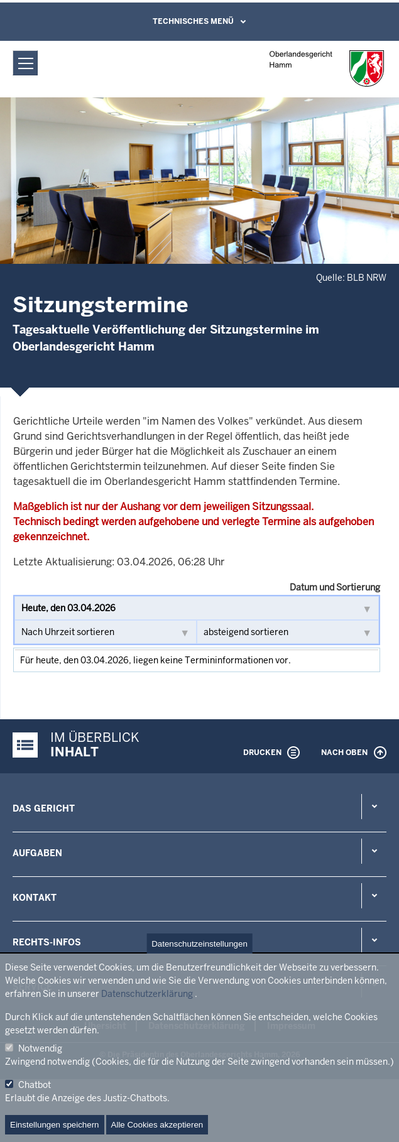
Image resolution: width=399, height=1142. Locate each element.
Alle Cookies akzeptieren (157, 1124)
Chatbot (34, 1084)
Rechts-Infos (47, 942)
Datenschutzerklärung (147, 993)
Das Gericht (44, 808)
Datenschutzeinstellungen (199, 944)
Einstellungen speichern (54, 1124)
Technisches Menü (193, 21)
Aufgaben (37, 853)
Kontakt (35, 897)
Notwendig (40, 1048)
